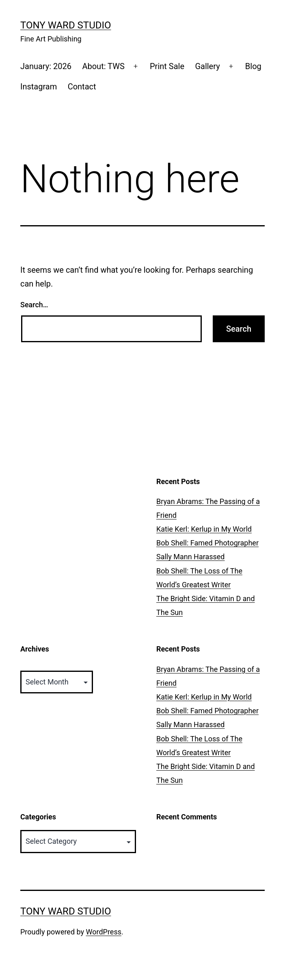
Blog (253, 66)
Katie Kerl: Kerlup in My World (204, 529)
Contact (82, 86)
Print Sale (167, 66)
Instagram (38, 86)
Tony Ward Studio (65, 25)
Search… (34, 304)
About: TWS (103, 66)
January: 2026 (45, 66)
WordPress (103, 932)
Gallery (207, 66)
